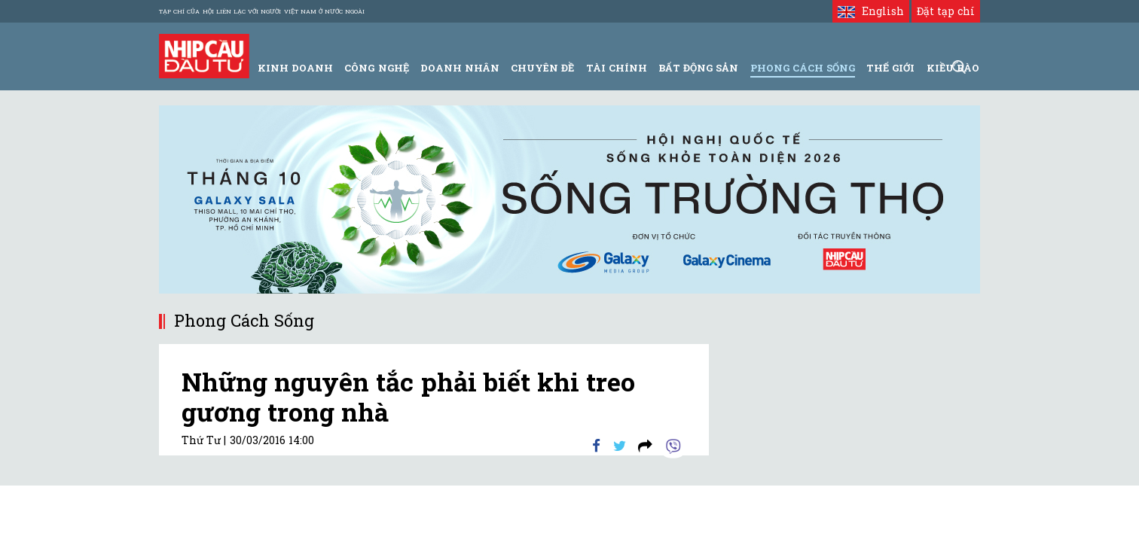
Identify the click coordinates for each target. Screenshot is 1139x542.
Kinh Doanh (295, 68)
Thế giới (890, 68)
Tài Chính (616, 68)
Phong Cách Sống (802, 68)
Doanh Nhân (459, 68)
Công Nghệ (376, 68)
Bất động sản (698, 68)
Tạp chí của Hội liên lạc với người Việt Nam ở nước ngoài (262, 11)
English (870, 11)
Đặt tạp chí (946, 11)
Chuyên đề (542, 68)
